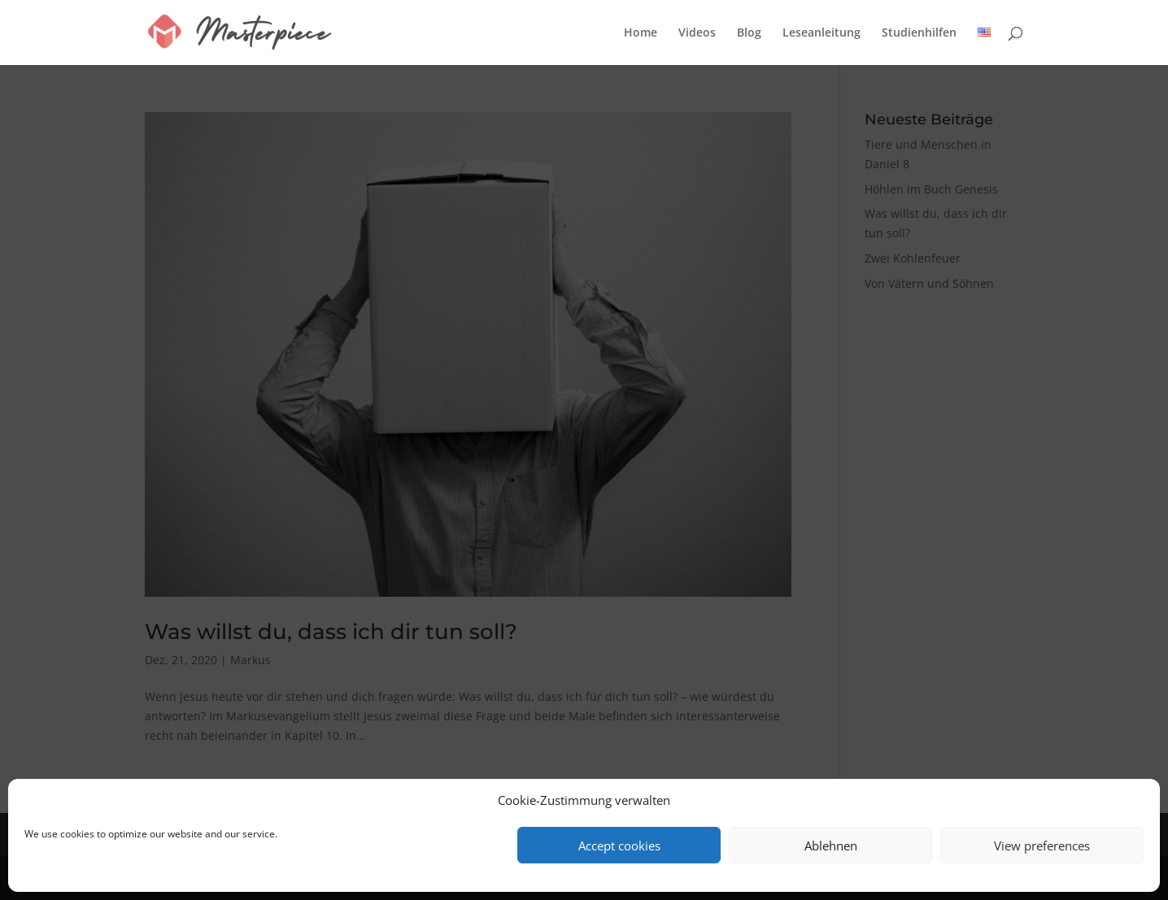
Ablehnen (830, 845)
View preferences (1042, 845)
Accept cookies (619, 845)
